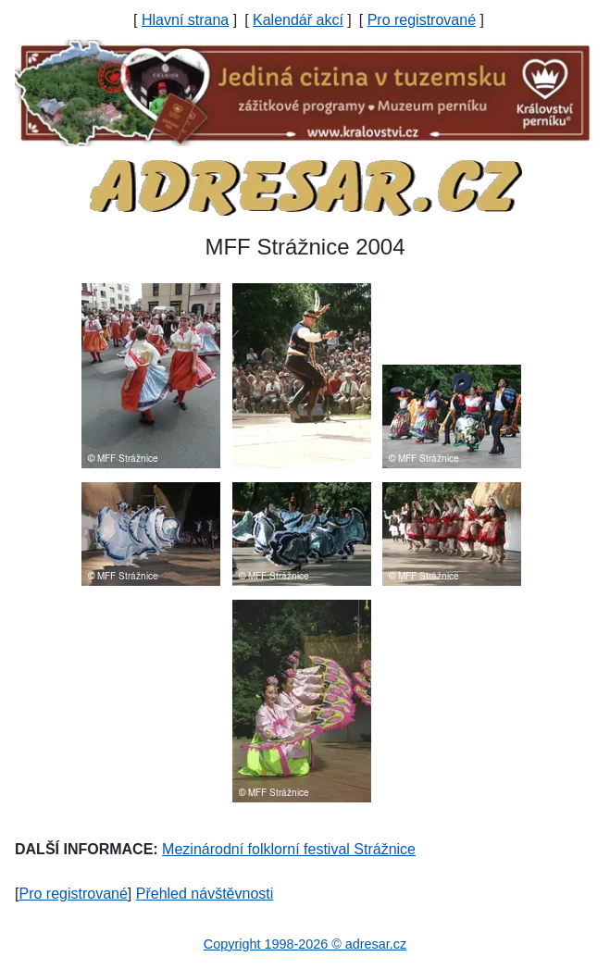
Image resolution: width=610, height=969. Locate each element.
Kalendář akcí (298, 20)
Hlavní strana (185, 20)
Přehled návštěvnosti (205, 893)
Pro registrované (421, 20)
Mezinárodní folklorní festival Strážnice (289, 849)
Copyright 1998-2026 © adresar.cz (305, 944)
